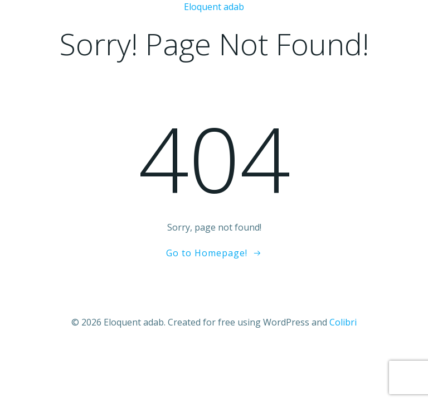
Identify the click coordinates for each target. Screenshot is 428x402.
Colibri (343, 322)
